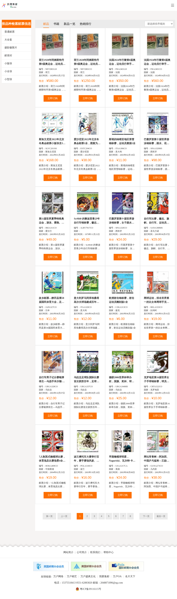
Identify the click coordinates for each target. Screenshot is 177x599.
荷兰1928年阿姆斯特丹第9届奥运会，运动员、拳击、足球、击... (52, 62)
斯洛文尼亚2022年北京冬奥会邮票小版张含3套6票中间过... (52, 141)
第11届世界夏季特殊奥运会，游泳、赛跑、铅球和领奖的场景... (51, 221)
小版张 (8, 63)
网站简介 (68, 552)
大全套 (8, 39)
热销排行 (85, 23)
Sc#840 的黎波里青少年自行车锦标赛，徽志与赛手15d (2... (87, 221)
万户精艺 (72, 576)
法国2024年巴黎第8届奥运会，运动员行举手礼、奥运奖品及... (122, 62)
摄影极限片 (11, 47)
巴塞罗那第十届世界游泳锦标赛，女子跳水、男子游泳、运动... (121, 221)
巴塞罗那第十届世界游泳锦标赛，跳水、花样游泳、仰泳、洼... (156, 141)
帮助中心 (109, 552)
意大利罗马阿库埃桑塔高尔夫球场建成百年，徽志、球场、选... (86, 300)
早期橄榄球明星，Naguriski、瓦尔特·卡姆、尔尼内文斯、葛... (121, 459)
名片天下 (130, 576)
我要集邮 (104, 576)
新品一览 (69, 23)
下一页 (146, 516)
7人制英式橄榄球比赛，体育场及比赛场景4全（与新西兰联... (52, 459)
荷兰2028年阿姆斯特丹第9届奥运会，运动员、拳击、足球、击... (87, 62)
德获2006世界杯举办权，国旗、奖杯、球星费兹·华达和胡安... (121, 379)
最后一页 (161, 516)
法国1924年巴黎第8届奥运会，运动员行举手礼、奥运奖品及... (157, 62)
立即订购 (53, 98)
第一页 (49, 516)
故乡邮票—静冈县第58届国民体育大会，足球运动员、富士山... (51, 300)
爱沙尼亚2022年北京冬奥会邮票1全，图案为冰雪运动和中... (87, 141)
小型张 (8, 79)
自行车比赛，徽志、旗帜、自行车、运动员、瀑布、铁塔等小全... (156, 221)
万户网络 (58, 576)
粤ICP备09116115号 (90, 589)
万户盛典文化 (88, 576)
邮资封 (8, 55)
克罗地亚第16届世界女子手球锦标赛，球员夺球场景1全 (156, 379)
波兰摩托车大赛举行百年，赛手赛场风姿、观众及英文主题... (86, 459)
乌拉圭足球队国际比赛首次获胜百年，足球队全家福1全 (86, 379)
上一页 (64, 516)
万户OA (117, 576)
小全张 (8, 71)
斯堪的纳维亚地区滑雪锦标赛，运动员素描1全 (122, 141)
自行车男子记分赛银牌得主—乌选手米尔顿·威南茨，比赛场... (52, 379)
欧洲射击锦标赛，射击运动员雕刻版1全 (121, 300)
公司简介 (82, 552)
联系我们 (95, 552)
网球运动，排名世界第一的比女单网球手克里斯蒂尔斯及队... (156, 300)
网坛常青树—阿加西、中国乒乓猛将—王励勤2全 (157, 459)
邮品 (46, 23)
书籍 (56, 23)
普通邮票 (10, 31)
